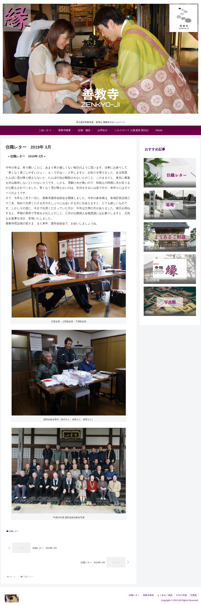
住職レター (13, 531)
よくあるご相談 (165, 595)
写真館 (193, 595)
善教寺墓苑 (148, 595)
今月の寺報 (181, 595)
